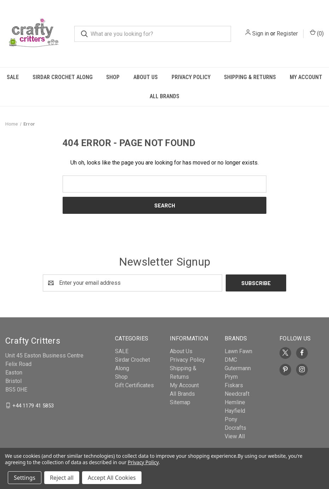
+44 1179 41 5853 (33, 405)
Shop (113, 77)
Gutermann (238, 368)
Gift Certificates (134, 385)
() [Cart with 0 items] (317, 33)
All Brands (164, 96)
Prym (231, 376)
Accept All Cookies (112, 478)
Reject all (62, 478)
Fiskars (234, 385)
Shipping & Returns (250, 77)
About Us (145, 77)
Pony (231, 419)
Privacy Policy (191, 77)
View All (235, 436)
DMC (231, 359)
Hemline (235, 402)
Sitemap (180, 402)
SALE (13, 77)
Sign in (260, 33)
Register (287, 33)
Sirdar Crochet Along (63, 77)
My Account (184, 385)
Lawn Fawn (238, 351)
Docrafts (235, 427)
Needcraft (237, 393)
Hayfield (235, 410)
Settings (24, 478)
